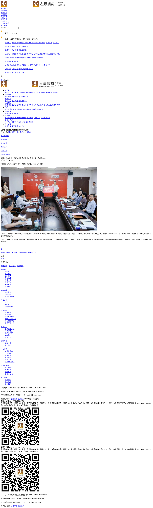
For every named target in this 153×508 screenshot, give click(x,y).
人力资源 (4, 25)
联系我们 (56, 43)
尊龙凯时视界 (23, 46)
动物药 (34, 58)
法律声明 (14, 399)
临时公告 (21, 69)
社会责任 (4, 21)
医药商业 (15, 50)
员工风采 (15, 72)
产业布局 (4, 13)
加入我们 (21, 72)
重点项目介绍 (55, 54)
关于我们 (4, 8)
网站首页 (11, 132)
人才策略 (8, 72)
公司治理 (8, 69)
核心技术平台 (45, 54)
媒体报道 (15, 46)
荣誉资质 (49, 43)
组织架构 (21, 43)
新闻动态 (4, 10)
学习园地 (15, 61)
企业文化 (35, 43)
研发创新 (4, 15)
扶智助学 (16, 65)
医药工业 (8, 50)
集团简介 (8, 43)
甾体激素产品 (9, 58)
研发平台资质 (23, 54)
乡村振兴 (30, 65)
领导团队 (15, 43)
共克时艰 (23, 65)
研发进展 (15, 54)
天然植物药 (19, 58)
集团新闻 (8, 46)
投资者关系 (5, 23)
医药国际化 (22, 50)
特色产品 (40, 58)
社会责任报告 (45, 65)
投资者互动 (29, 69)
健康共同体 (9, 65)
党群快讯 (8, 61)
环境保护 (37, 65)
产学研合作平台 (34, 54)
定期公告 (15, 69)
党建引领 (4, 19)
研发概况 (8, 54)
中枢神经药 (27, 58)
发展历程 (42, 43)
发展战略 (28, 43)
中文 (2, 80)
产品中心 (4, 17)
